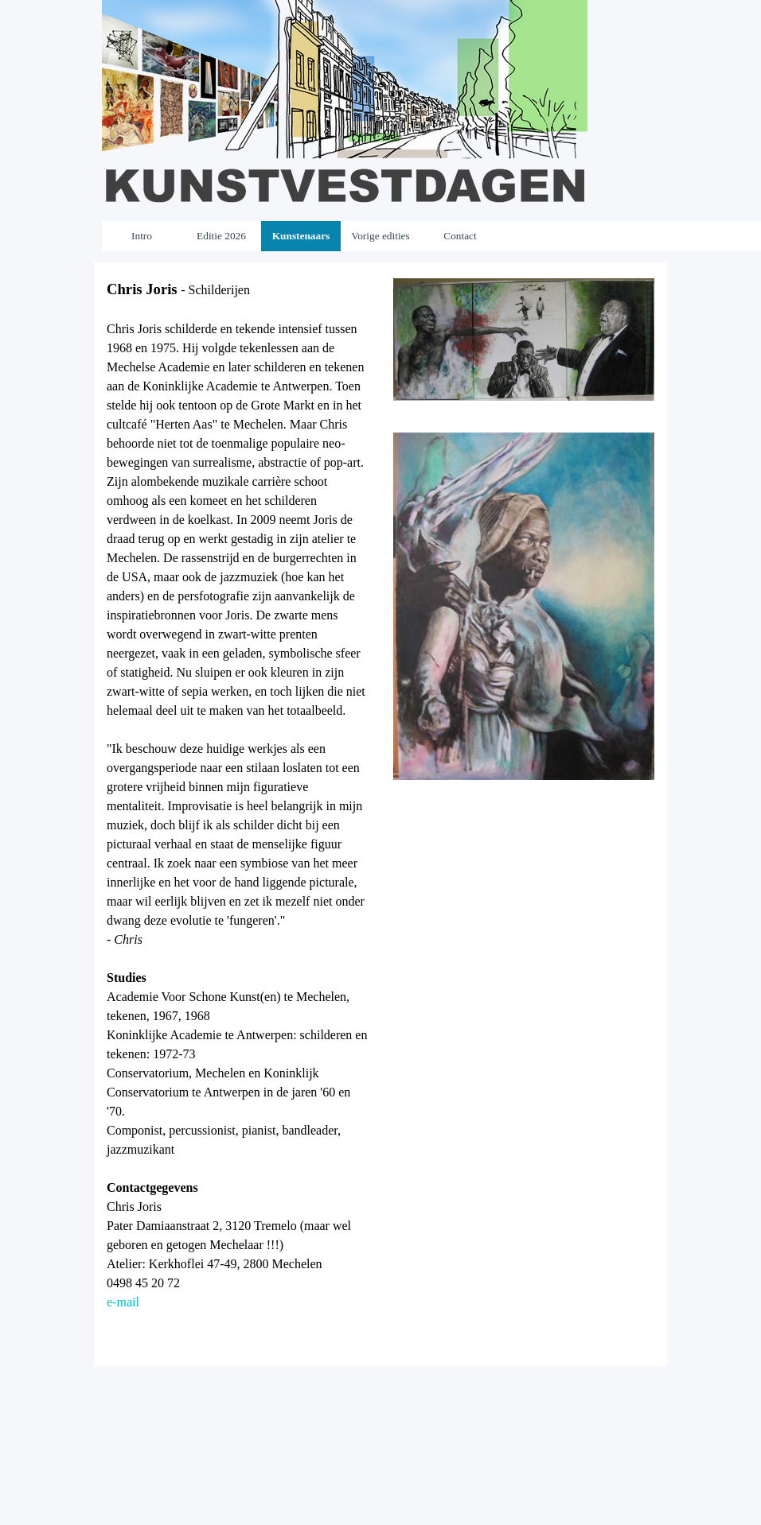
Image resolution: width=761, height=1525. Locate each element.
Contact (459, 236)
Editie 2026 (221, 236)
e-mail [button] (123, 1302)
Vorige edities (380, 236)
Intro (141, 236)
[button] (523, 278)
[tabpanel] (237, 814)
